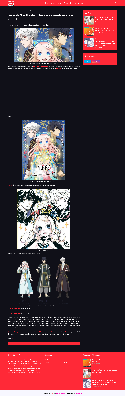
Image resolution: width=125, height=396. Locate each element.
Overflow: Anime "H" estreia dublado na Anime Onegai (104, 18)
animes (17, 11)
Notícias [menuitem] (73, 3)
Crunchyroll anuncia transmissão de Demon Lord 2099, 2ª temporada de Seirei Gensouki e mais (105, 42)
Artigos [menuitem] (80, 3)
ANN (13, 339)
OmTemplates (60, 393)
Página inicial (11, 11)
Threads (65, 360)
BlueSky (47, 360)
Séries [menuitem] (59, 3)
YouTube (65, 362)
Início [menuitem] (46, 3)
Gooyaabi (79, 393)
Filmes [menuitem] (66, 3)
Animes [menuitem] (52, 3)
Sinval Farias (12, 19)
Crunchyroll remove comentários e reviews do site (105, 29)
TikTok (47, 362)
